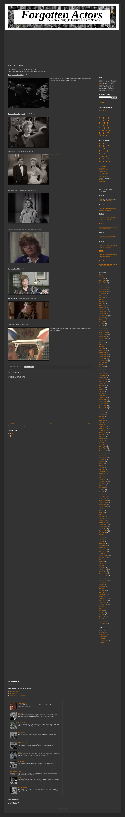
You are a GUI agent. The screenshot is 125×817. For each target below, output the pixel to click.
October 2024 (102, 313)
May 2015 (101, 539)
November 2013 (103, 576)
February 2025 (103, 305)
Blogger (66, 808)
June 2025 (102, 297)
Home (50, 423)
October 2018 (102, 455)
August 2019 (102, 434)
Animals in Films (103, 170)
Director (103, 638)
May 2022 (101, 369)
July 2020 (101, 412)
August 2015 (102, 533)
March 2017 (102, 494)
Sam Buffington (22, 723)
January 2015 (102, 547)
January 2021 (102, 400)
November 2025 (103, 287)
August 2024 (102, 318)
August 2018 (102, 459)
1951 (103, 255)
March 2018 (102, 469)
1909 (109, 210)
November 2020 (103, 404)
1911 (103, 217)
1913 (109, 217)
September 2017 (103, 481)
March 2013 (102, 592)
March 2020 (102, 420)
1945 (115, 245)
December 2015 (103, 524)
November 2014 (103, 551)
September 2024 (103, 316)
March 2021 (102, 395)
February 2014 (103, 570)
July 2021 (101, 387)
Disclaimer (102, 180)
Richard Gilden (22, 732)
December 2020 (103, 402)
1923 (109, 227)
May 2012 (101, 613)
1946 (100, 247)
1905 (115, 208)
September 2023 (103, 338)
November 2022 (103, 356)
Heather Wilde (22, 762)
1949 (109, 247)
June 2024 (102, 322)
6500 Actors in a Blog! (15, 771)
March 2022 (102, 373)
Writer (102, 642)
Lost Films (102, 175)
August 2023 (102, 340)
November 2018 (103, 453)
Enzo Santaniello (22, 703)
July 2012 (101, 608)
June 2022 (102, 367)
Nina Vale (20, 713)
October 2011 (102, 617)
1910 (100, 217)
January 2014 (102, 572)
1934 (112, 236)
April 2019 (101, 443)
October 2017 (102, 479)
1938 (106, 238)
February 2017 (103, 496)
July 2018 (101, 461)
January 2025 (102, 307)
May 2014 (101, 563)
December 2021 (103, 379)
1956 (100, 256)
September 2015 (103, 531)
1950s (101, 251)
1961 (103, 264)
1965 (115, 264)
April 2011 (101, 619)
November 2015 (103, 527)
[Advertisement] (62, 44)
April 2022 (101, 371)
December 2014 (103, 549)
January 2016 (102, 522)
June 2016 (102, 512)
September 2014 (103, 555)
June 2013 (102, 586)
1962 (106, 264)
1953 (109, 255)
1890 (100, 199)
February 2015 (103, 545)
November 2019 (103, 428)
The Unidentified (103, 171)
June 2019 (102, 438)
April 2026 (101, 277)
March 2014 (102, 568)
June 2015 (102, 537)
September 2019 (103, 432)
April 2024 (101, 326)
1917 (103, 219)
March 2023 (102, 348)
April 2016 (101, 516)
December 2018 (103, 451)
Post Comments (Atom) (21, 426)
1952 (106, 255)
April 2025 (101, 301)
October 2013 (102, 578)
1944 (112, 245)
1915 (115, 217)
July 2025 (101, 295)
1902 (106, 208)
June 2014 (102, 561)
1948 (106, 247)
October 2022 (102, 359)
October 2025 (102, 289)
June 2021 (102, 389)
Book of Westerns (14, 691)
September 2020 (103, 408)
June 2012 (102, 611)
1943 (109, 245)
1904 (112, 208)
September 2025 (103, 291)
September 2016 (103, 506)
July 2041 (101, 275)
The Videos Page (103, 173)
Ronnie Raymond (22, 742)
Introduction (104, 110)
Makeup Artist (104, 640)
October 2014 (102, 553)
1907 (103, 210)
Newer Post (12, 423)
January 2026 (102, 283)
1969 (109, 266)
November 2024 (103, 311)
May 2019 (101, 440)
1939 (109, 238)
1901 (103, 208)
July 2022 (101, 365)
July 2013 (101, 584)
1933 (109, 236)
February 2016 (103, 520)
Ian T (13, 433)
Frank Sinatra (57, 155)
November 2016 (103, 502)
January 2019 (102, 449)
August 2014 (102, 557)
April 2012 (101, 615)
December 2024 (103, 309)
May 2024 (101, 324)
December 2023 (103, 332)
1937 (103, 238)
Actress (103, 632)
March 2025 (102, 303)
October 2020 (102, 406)
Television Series (103, 176)
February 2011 (103, 623)
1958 (106, 256)
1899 (109, 201)
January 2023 (102, 352)
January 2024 (102, 330)
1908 (106, 210)
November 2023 (103, 334)
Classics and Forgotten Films (17, 695)
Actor (102, 630)
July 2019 (101, 436)
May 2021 (101, 391)
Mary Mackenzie (22, 787)
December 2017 (103, 475)
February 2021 (103, 397)
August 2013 (102, 582)
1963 (109, 264)
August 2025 (102, 293)
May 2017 (101, 490)
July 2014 (101, 559)
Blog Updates (102, 166)
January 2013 (102, 596)
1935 (115, 236)
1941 (103, 245)
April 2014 (101, 565)
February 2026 (103, 281)
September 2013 (103, 580)
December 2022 (103, 354)
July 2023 (101, 342)
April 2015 (101, 541)
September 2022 (103, 361)
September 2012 (103, 604)
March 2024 (102, 328)
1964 (112, 264)
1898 (106, 201)
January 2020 (102, 424)
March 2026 (102, 279)
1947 (103, 247)
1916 (100, 219)
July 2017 (101, 486)
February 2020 (103, 422)
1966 (100, 266)
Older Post (89, 423)
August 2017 (102, 484)
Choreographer (105, 634)
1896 (100, 201)
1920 (100, 227)
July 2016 (101, 510)
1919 (109, 219)
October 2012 (102, 602)
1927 (103, 228)
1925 (115, 227)
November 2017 (103, 477)
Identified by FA (103, 168)
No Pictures (102, 181)
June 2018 (102, 463)
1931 (103, 236)
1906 (100, 210)
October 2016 (102, 504)
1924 (112, 227)
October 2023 (102, 336)
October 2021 (102, 383)
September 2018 (103, 457)
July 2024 (101, 320)
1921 (103, 227)
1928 (106, 228)
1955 (115, 255)
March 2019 (102, 445)
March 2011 (102, 621)
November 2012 (103, 600)
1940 (100, 245)
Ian (12, 436)
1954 (112, 255)
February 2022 (103, 375)
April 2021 (101, 393)
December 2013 (103, 574)
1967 (103, 266)
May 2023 (101, 344)
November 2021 (103, 381)
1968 (106, 266)
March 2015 (102, 543)
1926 (100, 228)
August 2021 (102, 385)
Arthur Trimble (21, 752)
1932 (106, 236)
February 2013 (103, 594)
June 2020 (102, 414)
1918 (106, 219)
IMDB (100, 83)
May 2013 (101, 588)
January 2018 (102, 473)
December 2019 (103, 426)
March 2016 (102, 518)
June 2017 (102, 488)
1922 (106, 227)
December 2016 (103, 500)
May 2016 (101, 514)
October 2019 (102, 430)
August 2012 (102, 606)
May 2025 (101, 299)
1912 (106, 217)
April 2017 (101, 492)
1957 (103, 256)
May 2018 (101, 465)
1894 (112, 199)
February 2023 (103, 350)
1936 (100, 238)
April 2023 (101, 346)
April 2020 (101, 418)
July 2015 (101, 535)
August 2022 (102, 363)
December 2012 (103, 598)
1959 (109, 256)
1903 (109, 208)
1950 (100, 255)
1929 (109, 228)
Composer (103, 636)
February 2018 (103, 471)
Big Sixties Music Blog (15, 693)
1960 (100, 264)
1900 (100, 208)
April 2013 (101, 590)
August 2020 (102, 410)
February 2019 (103, 447)
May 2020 (101, 416)
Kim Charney (21, 778)
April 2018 (101, 467)
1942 (106, 245)
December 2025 (103, 285)
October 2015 (102, 529)
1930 (100, 236)
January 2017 (102, 498)
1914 (112, 217)
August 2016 (102, 508)
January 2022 (102, 377)
